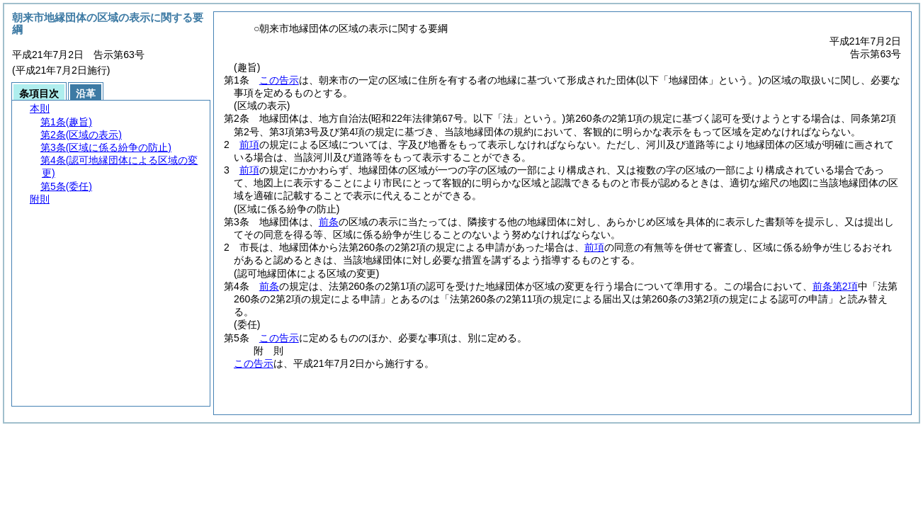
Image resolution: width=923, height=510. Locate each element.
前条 (329, 221)
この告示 (279, 80)
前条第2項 (835, 286)
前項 (249, 144)
